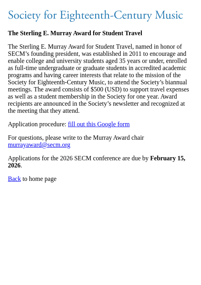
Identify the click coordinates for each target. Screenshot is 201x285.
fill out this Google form (99, 124)
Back (14, 178)
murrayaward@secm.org (39, 144)
